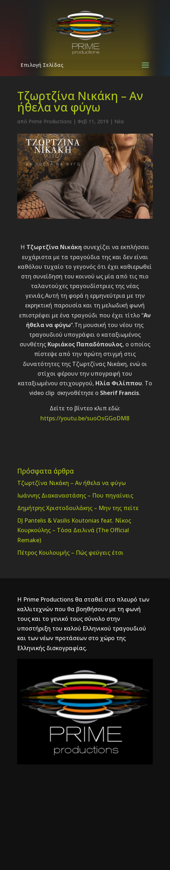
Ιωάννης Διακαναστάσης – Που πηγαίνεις (75, 495)
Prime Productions (50, 121)
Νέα (119, 121)
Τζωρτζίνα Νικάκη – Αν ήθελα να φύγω (71, 483)
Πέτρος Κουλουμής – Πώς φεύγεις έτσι (70, 553)
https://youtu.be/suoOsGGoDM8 (84, 418)
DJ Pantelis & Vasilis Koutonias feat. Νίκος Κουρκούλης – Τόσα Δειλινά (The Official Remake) (74, 530)
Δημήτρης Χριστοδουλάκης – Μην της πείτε (78, 508)
